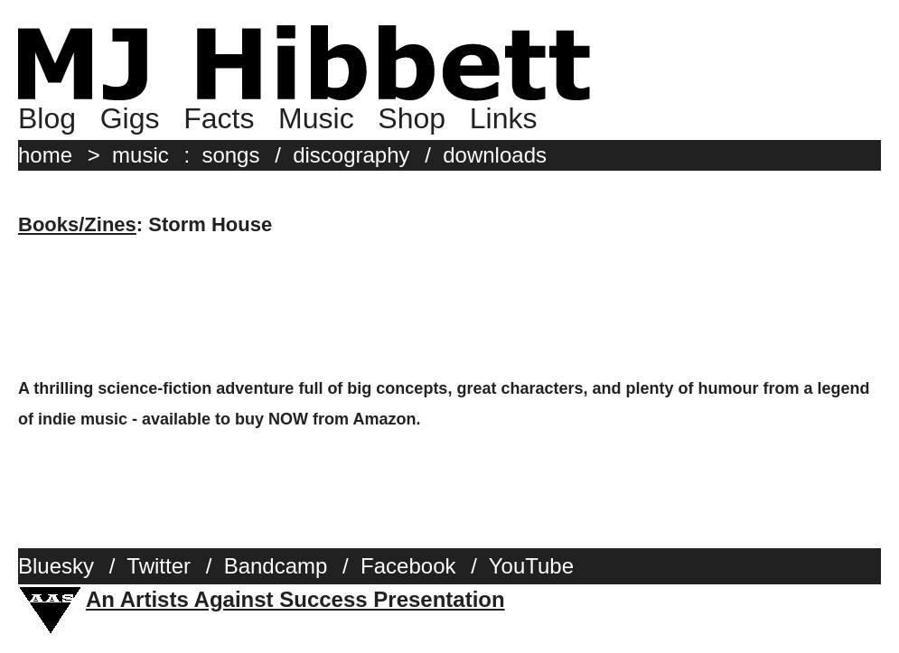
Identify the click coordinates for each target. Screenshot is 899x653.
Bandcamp (276, 566)
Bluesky (56, 566)
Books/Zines (77, 224)
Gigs (130, 118)
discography (351, 155)
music (140, 155)
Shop (411, 118)
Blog (47, 118)
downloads (495, 155)
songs (230, 155)
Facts (218, 118)
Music (316, 118)
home (45, 155)
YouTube (531, 566)
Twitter (158, 566)
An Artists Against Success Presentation (295, 599)
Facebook (408, 566)
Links (504, 118)
